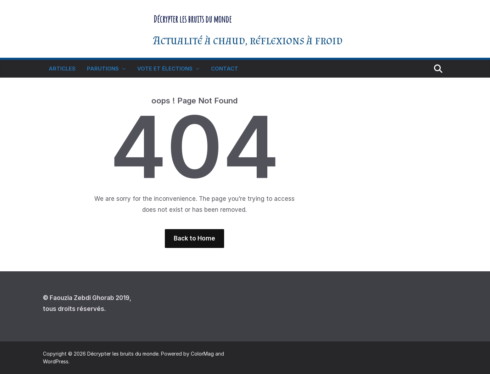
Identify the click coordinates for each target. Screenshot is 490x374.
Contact (224, 68)
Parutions (103, 68)
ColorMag (202, 354)
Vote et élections (165, 68)
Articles (62, 68)
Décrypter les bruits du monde (193, 19)
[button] (122, 68)
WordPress (55, 361)
